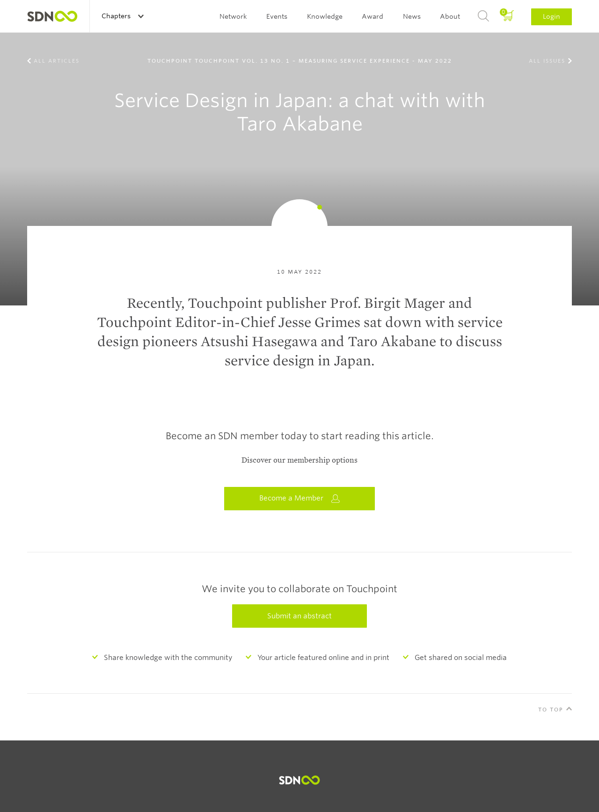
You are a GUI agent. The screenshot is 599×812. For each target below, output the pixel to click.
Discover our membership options (299, 460)
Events (276, 16)
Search (483, 16)
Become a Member (299, 498)
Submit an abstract (299, 616)
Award (372, 16)
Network (233, 16)
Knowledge (325, 16)
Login (551, 16)
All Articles (57, 61)
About (450, 16)
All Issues (547, 61)
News (412, 16)
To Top (550, 709)
